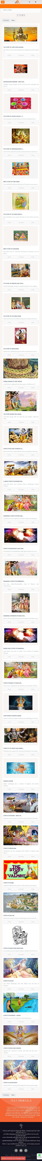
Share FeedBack (26, 1157)
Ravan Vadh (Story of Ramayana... (13, 648)
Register (34, 1155)
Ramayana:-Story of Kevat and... (13, 516)
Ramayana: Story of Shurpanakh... (13, 581)
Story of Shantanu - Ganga (12, 1015)
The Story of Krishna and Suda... (13, 283)
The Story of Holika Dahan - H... (13, 116)
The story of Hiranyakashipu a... (13, 149)
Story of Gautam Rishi (10, 1082)
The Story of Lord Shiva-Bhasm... (13, 47)
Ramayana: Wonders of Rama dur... (14, 616)
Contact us (14, 1155)
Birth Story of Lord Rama (11, 181)
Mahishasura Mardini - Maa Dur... (13, 82)
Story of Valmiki (8, 883)
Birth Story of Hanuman (11, 249)
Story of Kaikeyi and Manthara (13, 948)
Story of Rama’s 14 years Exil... (12, 683)
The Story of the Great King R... (12, 214)
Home (4, 10)
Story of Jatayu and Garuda (12, 1048)
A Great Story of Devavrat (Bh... (13, 481)
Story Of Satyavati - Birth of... (12, 815)
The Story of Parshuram (11, 349)
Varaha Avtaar (8, 781)
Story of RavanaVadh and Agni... (13, 548)
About (7, 1155)
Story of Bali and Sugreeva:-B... (13, 448)
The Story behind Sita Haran (12, 414)
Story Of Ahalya (8, 981)
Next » (13, 20)
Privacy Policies (24, 1155)
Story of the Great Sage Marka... (13, 748)
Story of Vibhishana (9, 848)
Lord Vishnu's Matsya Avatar (12, 716)
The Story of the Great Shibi (12, 316)
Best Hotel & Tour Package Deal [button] (13, 1158)
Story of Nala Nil (8, 915)
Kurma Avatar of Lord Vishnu (12, 381)
